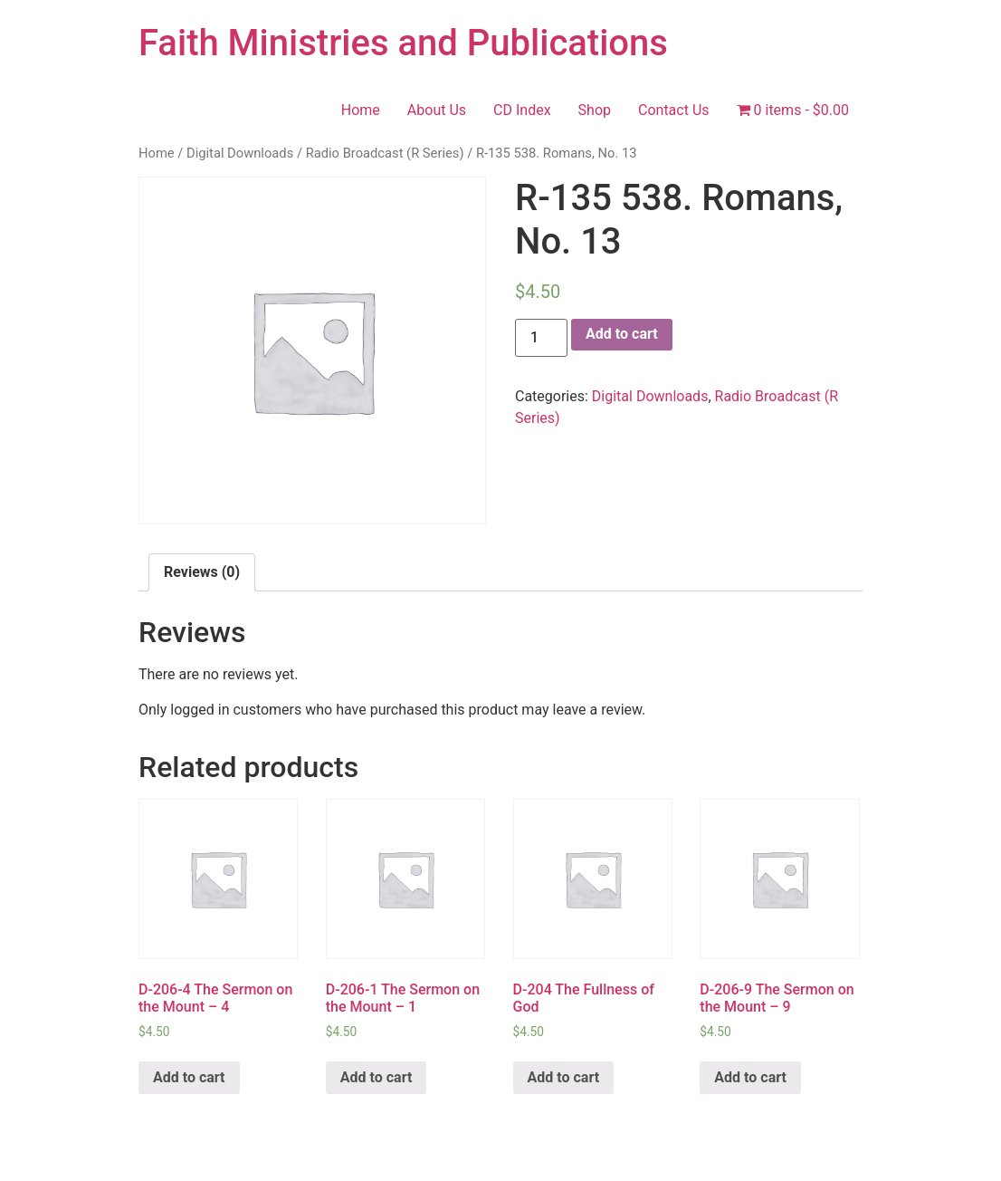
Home (360, 110)
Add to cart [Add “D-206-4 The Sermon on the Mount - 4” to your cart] (189, 1077)
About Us (436, 110)
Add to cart (622, 333)
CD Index (522, 110)
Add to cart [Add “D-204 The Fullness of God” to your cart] (564, 1077)
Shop (594, 110)
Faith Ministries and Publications (403, 43)
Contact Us (674, 110)
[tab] (201, 572)
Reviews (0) (202, 572)
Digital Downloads (239, 153)
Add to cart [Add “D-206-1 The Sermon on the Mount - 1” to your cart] (376, 1077)
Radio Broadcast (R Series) (385, 153)
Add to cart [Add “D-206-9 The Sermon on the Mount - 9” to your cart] (750, 1077)
